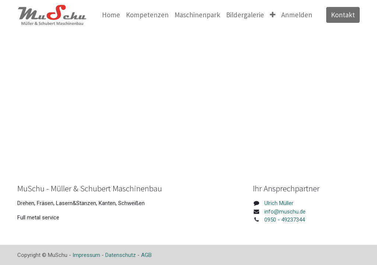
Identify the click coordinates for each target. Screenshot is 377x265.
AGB (146, 255)
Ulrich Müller (278, 203)
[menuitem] (111, 15)
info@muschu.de (285, 211)
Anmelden (296, 14)
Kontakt (343, 14)
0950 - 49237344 (284, 219)
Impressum (86, 255)
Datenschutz (120, 255)
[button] (272, 15)
